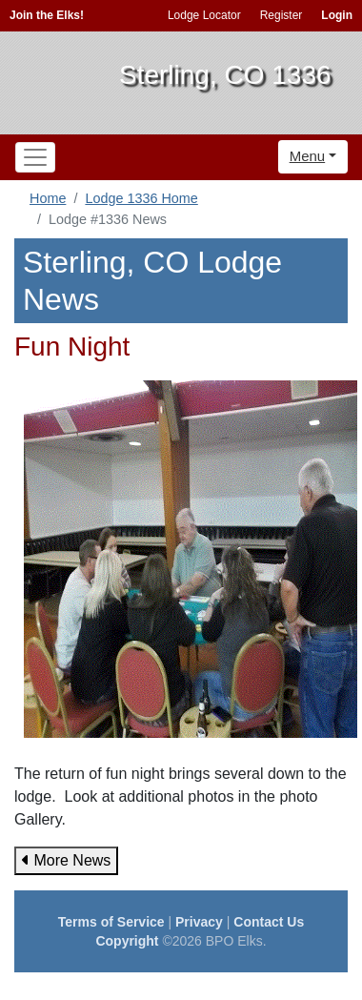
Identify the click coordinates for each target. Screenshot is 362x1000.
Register (281, 15)
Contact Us (268, 921)
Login (336, 15)
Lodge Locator (204, 15)
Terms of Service (111, 921)
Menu (308, 156)
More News (66, 860)
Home (48, 198)
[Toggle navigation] (35, 157)
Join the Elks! (47, 15)
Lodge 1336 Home (141, 198)
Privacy (199, 921)
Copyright (126, 941)
